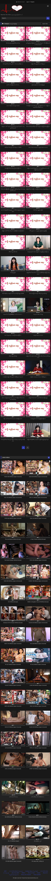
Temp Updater (37, 874)
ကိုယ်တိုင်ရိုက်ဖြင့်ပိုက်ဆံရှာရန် (16, 871)
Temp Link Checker (26, 874)
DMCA (23, 872)
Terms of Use (31, 872)
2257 (5, 871)
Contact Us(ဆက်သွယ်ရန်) (31, 871)
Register (32, 1)
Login (27, 1)
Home (38, 872)
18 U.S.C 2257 (15, 872)
